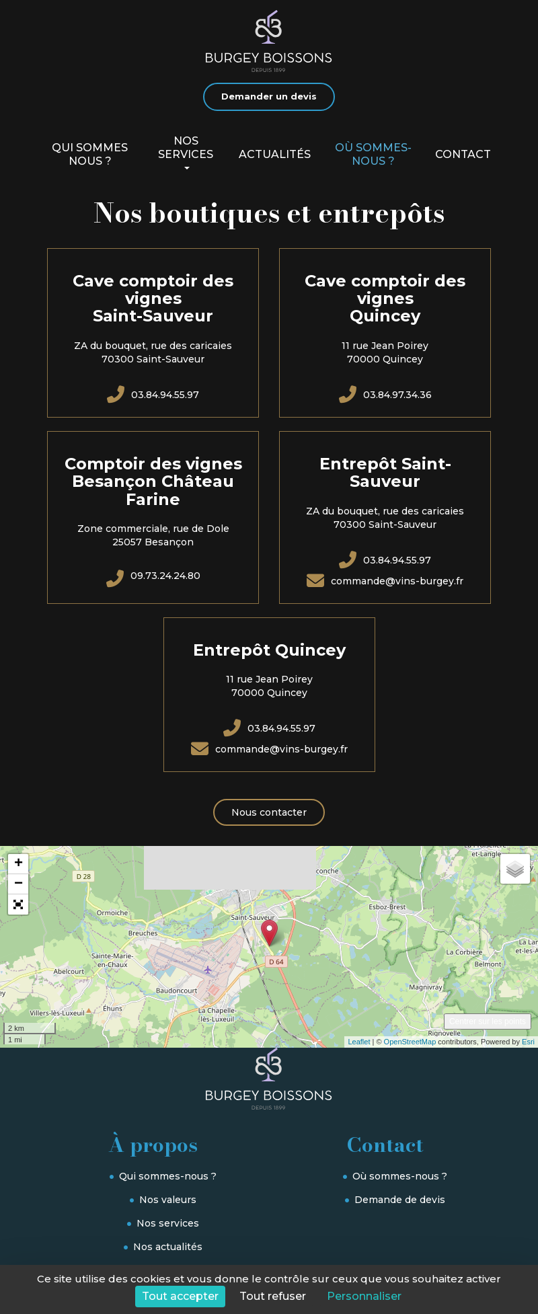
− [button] (18, 884)
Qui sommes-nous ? (168, 1176)
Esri (528, 1042)
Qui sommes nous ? (90, 154)
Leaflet (359, 1042)
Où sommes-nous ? (373, 154)
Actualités (275, 154)
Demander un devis (269, 96)
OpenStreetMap (410, 1042)
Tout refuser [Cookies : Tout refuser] (272, 1296)
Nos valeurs (167, 1200)
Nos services (185, 152)
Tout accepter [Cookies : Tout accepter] (180, 1296)
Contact (463, 154)
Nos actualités (167, 1247)
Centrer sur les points (487, 1021)
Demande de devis (399, 1200)
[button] (18, 904)
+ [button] (18, 864)
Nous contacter (269, 812)
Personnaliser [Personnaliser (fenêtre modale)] (364, 1296)
